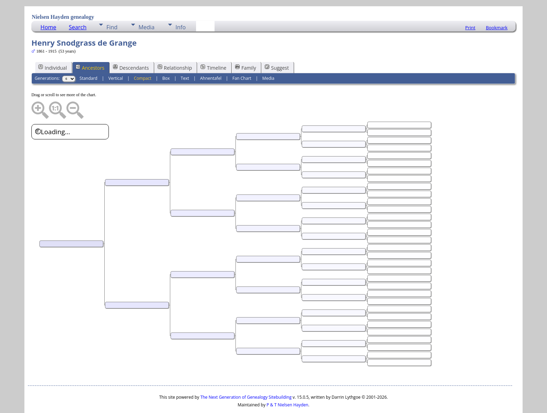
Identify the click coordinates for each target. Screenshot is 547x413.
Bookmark (497, 6)
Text (185, 57)
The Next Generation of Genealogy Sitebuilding (246, 376)
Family (245, 46)
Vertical (115, 57)
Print (470, 6)
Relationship (175, 46)
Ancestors (90, 46)
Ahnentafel (211, 57)
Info (180, 6)
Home (48, 6)
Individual (52, 46)
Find (112, 6)
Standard (88, 57)
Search (78, 6)
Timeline (213, 46)
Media (146, 6)
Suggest (277, 46)
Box (166, 57)
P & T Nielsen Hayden (287, 384)
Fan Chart (241, 57)
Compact (142, 57)
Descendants (131, 46)
